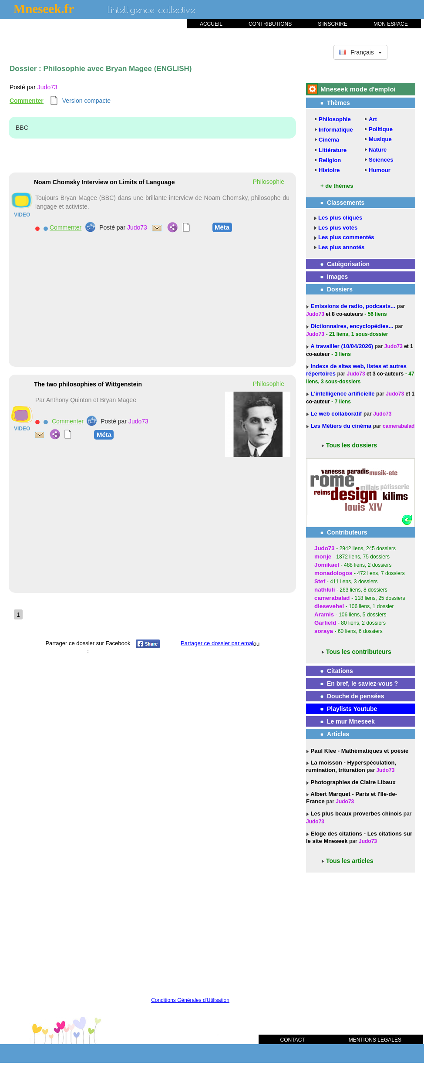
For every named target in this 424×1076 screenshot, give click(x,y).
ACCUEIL (211, 24)
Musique (380, 139)
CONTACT (292, 1040)
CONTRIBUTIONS (270, 24)
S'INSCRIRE (332, 24)
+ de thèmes (336, 186)
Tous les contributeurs (358, 651)
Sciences (381, 159)
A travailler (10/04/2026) (342, 346)
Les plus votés (337, 227)
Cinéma (329, 139)
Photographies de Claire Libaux (352, 782)
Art (373, 119)
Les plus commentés (346, 237)
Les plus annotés (341, 247)
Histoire (329, 170)
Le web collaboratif (336, 413)
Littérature (333, 150)
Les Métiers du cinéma (341, 426)
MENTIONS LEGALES (375, 1040)
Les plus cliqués (340, 217)
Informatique (336, 129)
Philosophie (335, 119)
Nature (378, 149)
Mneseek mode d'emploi (358, 89)
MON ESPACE (391, 24)
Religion (330, 160)
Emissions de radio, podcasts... (354, 306)
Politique (381, 129)
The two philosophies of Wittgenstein (88, 384)
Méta (222, 227)
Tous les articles (350, 860)
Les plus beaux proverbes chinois (355, 813)
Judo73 (47, 87)
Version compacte (86, 100)
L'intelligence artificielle (343, 393)
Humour (379, 170)
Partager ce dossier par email (218, 643)
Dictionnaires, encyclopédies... (353, 326)
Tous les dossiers (351, 445)
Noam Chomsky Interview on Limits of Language (104, 182)
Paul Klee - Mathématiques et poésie (358, 751)
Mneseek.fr (43, 9)
